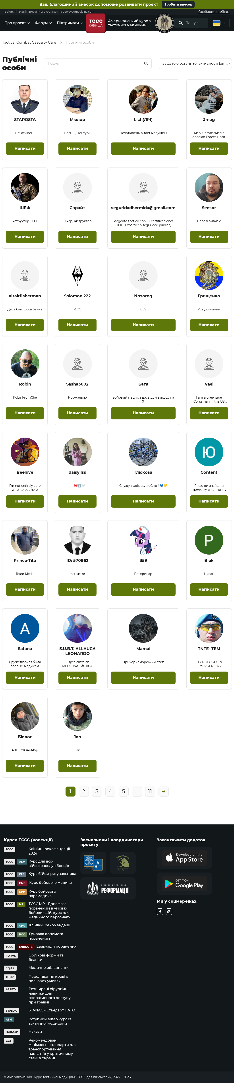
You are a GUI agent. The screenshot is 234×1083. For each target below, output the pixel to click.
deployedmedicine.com (78, 11)
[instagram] (169, 911)
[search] (98, 63)
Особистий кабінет (214, 12)
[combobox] (195, 63)
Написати (25, 148)
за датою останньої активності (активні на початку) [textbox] (195, 63)
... (137, 791)
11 (150, 791)
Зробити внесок (178, 4)
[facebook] (160, 911)
